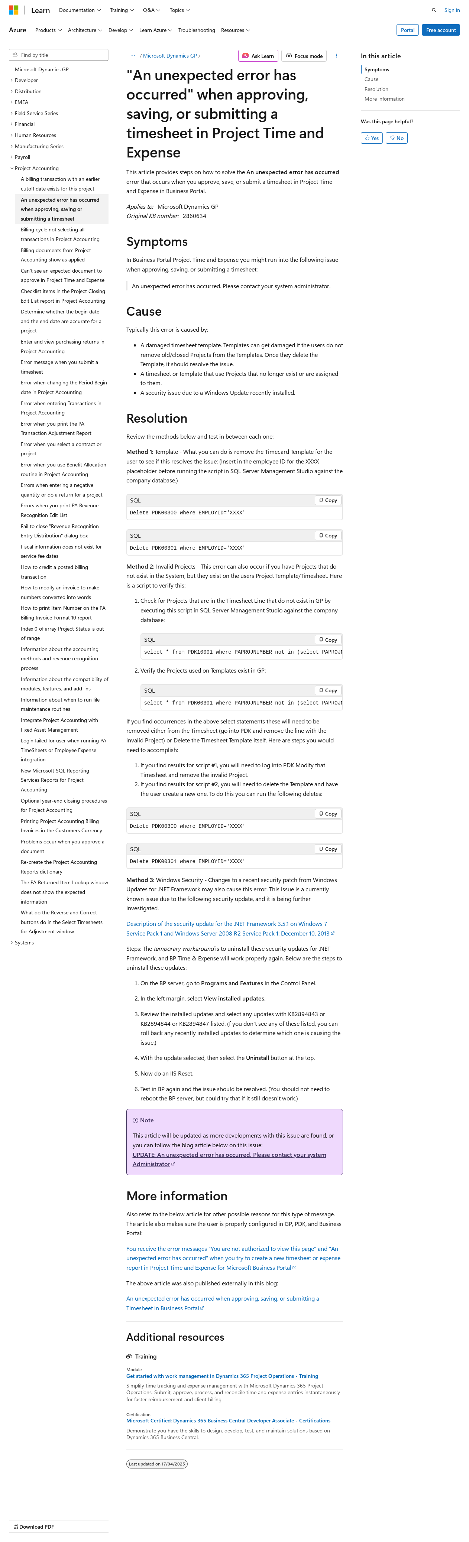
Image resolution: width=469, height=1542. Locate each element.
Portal (408, 29)
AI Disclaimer (24, 1519)
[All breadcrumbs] (132, 56)
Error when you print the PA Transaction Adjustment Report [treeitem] (56, 428)
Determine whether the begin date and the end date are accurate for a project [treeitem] (61, 321)
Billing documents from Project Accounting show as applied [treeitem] (56, 255)
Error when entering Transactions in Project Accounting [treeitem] (61, 408)
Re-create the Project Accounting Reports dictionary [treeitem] (59, 866)
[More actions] (336, 56)
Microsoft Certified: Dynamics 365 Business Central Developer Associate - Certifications (228, 1420)
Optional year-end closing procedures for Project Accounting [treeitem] (64, 805)
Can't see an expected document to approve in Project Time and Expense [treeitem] (62, 275)
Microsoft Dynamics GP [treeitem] (42, 69)
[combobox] (59, 55)
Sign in (452, 9)
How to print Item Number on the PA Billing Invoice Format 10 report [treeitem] (63, 612)
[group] (241, 652)
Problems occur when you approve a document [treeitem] (62, 846)
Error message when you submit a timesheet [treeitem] (59, 366)
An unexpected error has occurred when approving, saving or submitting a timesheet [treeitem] (60, 209)
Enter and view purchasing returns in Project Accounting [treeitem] (62, 346)
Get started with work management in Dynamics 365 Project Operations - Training (222, 1376)
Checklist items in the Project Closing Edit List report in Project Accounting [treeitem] (63, 295)
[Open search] (434, 10)
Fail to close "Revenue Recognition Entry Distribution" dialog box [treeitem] (60, 531)
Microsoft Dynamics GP (170, 55)
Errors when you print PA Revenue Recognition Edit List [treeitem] (59, 510)
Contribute (133, 1519)
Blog (101, 1519)
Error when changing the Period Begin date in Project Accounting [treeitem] (64, 387)
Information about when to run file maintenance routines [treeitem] (60, 704)
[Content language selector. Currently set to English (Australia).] (37, 1501)
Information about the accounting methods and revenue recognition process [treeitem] (59, 658)
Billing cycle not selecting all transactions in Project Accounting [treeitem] (60, 234)
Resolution (376, 88)
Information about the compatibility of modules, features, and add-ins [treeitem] (64, 684)
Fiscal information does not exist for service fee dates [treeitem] (61, 551)
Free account (441, 29)
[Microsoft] (14, 10)
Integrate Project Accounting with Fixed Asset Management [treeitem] (59, 724)
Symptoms (377, 69)
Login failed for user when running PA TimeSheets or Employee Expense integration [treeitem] (63, 750)
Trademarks (236, 1519)
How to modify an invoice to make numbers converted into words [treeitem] (60, 592)
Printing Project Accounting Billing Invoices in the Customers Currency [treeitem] (61, 825)
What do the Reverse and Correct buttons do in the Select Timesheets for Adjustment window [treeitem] (62, 922)
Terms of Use (199, 1519)
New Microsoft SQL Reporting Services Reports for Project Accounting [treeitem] (55, 780)
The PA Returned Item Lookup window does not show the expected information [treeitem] (64, 892)
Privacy (162, 1519)
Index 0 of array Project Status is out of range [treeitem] (62, 633)
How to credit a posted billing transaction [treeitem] (54, 571)
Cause (371, 78)
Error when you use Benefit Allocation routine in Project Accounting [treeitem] (63, 469)
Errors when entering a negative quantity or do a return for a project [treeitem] (62, 489)
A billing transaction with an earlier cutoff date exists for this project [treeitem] (60, 183)
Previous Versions (67, 1519)
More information (385, 98)
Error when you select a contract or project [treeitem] (61, 448)
